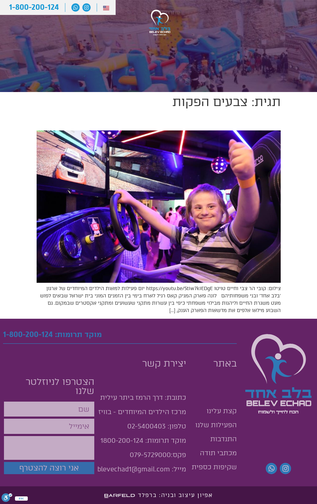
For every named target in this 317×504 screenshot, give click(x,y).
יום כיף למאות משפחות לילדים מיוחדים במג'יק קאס (168, 120)
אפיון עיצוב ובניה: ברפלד (175, 495)
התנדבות (23, 22)
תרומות (73, 36)
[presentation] (48, 448)
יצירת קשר (68, 22)
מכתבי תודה (118, 22)
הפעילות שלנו (212, 36)
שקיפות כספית (214, 467)
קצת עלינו (283, 36)
